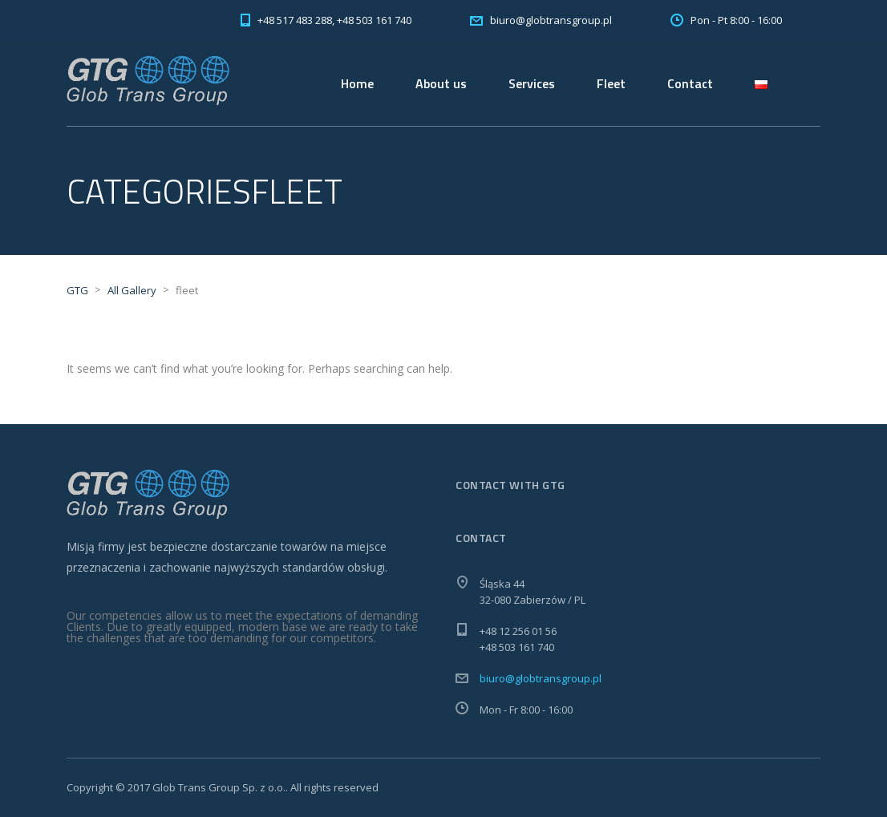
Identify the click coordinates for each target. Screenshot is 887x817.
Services (531, 83)
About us (441, 83)
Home (357, 83)
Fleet (611, 83)
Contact (690, 83)
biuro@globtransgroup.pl (540, 678)
